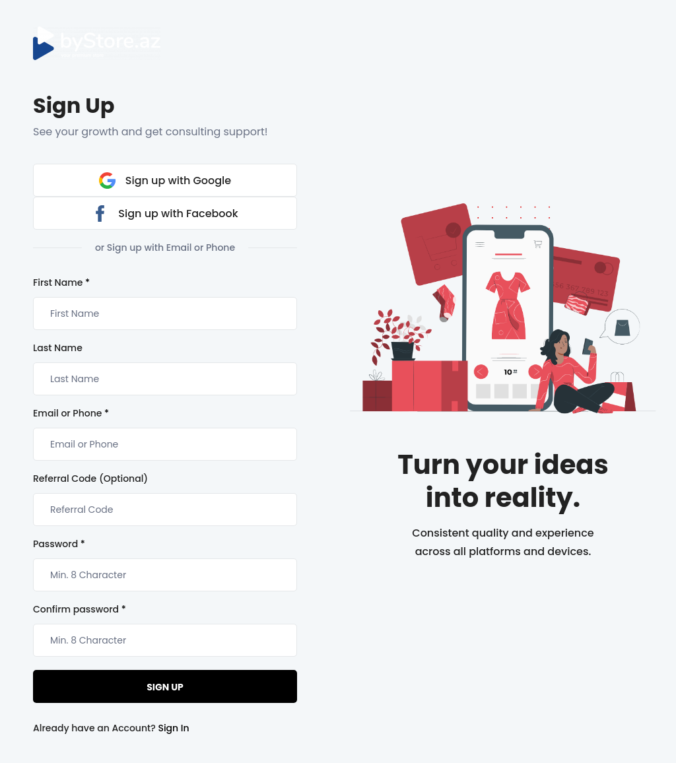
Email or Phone (71, 413)
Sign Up (165, 687)
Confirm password (79, 609)
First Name (61, 282)
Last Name (58, 347)
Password (59, 543)
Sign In (173, 728)
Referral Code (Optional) (90, 478)
